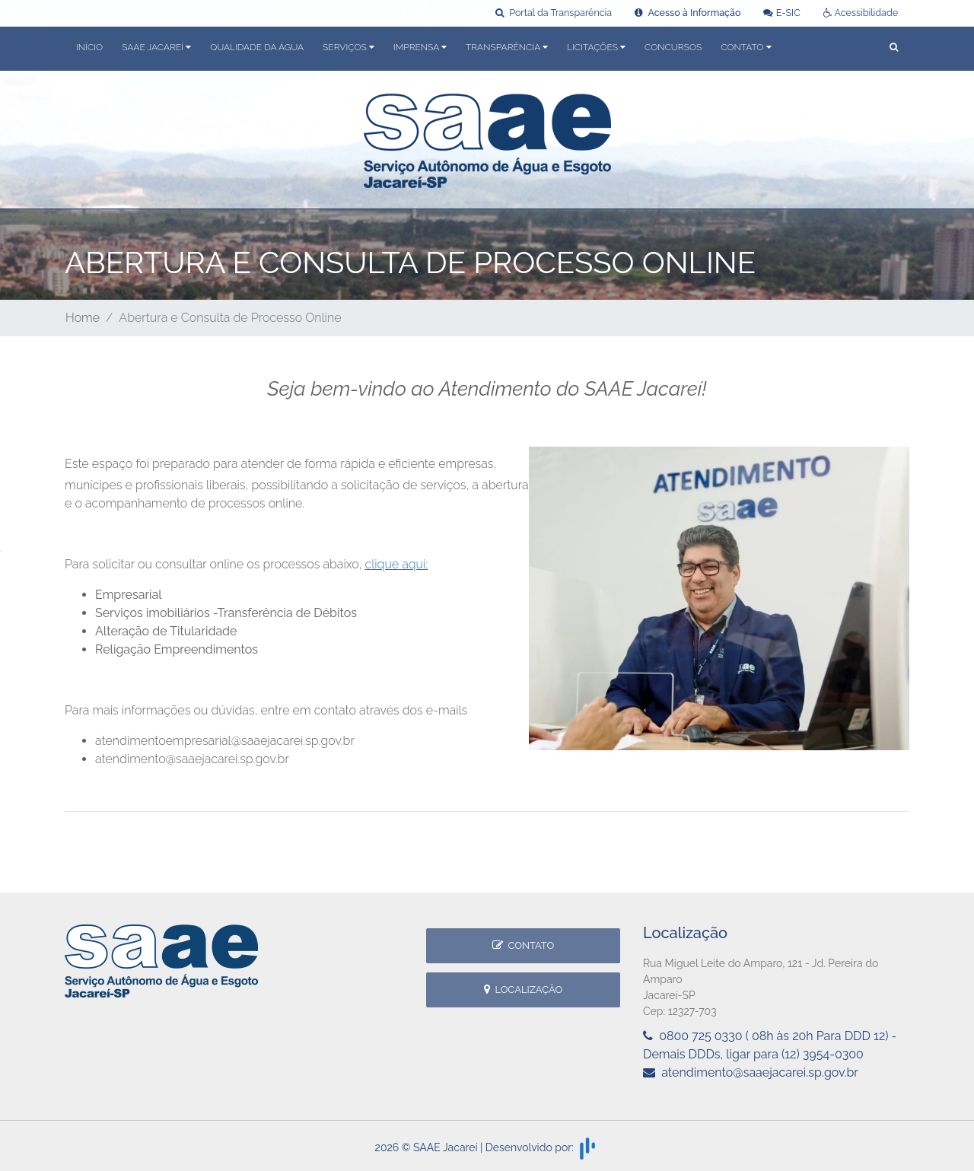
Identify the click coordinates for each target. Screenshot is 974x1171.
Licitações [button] (596, 47)
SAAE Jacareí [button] (156, 47)
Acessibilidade (860, 12)
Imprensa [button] (420, 47)
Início (89, 47)
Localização (523, 989)
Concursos (673, 47)
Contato (523, 945)
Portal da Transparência (553, 12)
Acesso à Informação (687, 12)
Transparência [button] (507, 47)
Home (82, 317)
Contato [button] (746, 47)
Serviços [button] (348, 47)
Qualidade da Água (257, 47)
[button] (894, 48)
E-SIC (781, 12)
